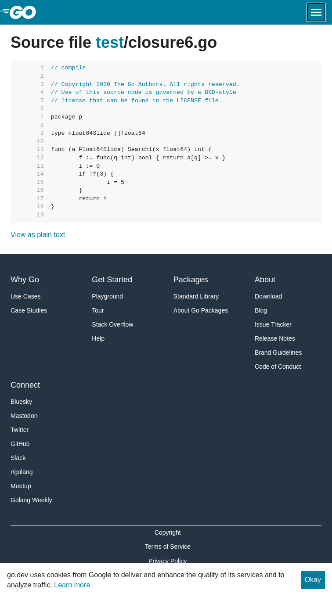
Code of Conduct (278, 366)
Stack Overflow (112, 324)
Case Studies (29, 310)
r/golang (22, 471)
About (265, 279)
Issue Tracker (273, 324)
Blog (261, 310)
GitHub (20, 443)
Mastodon (24, 415)
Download (268, 296)
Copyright (168, 532)
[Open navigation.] (316, 12)
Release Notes (275, 338)
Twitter (20, 429)
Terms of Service (168, 546)
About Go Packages (200, 310)
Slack (18, 457)
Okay (313, 579)
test (110, 42)
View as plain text (38, 234)
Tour (98, 310)
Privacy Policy (167, 561)
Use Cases (25, 296)
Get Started (112, 279)
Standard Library (196, 296)
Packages (190, 279)
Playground (107, 296)
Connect (25, 385)
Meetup (21, 485)
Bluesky (21, 401)
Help (98, 338)
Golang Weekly (31, 499)
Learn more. (73, 585)
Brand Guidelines (278, 352)
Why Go (25, 279)
